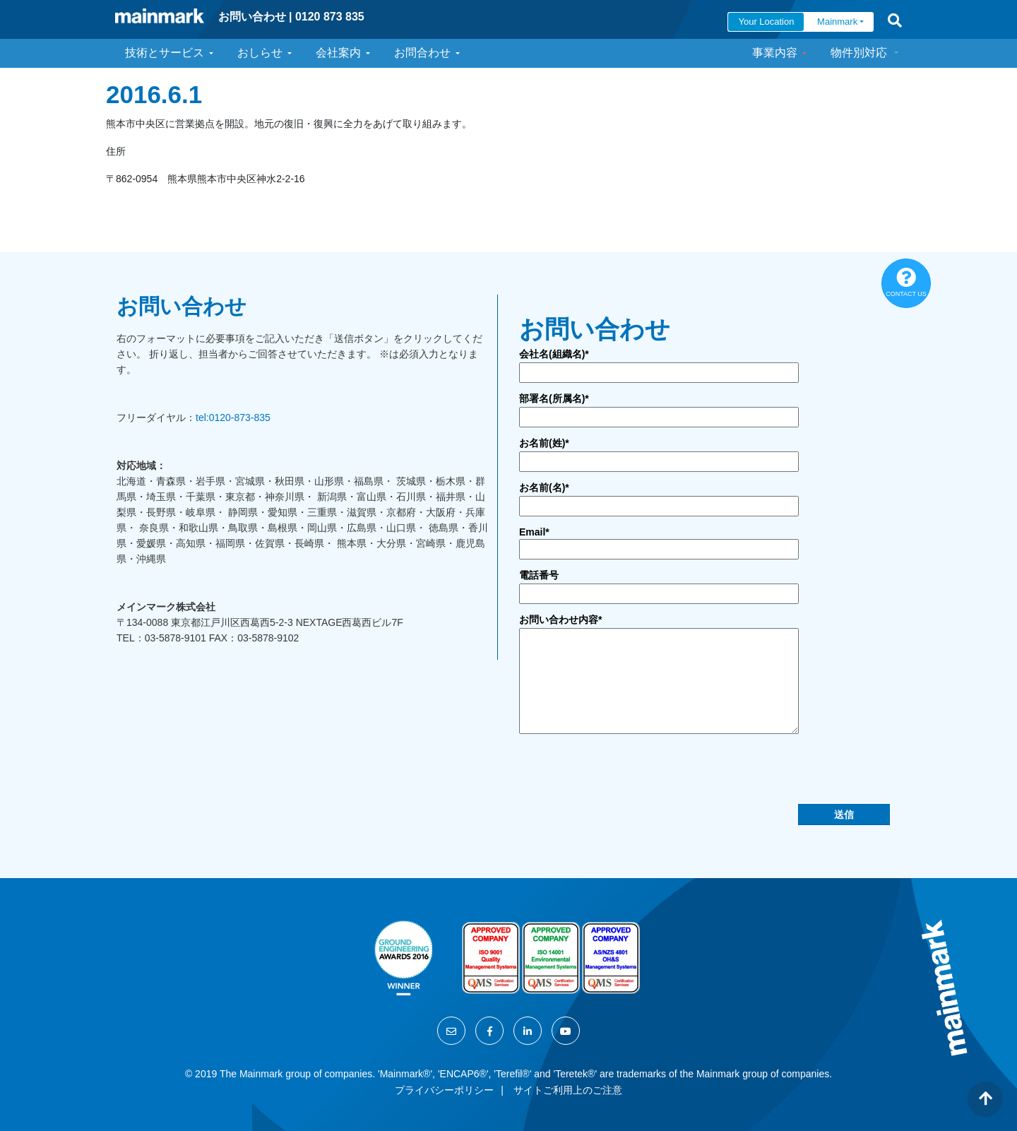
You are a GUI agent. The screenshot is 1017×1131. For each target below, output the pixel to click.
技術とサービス (164, 53)
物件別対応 (859, 53)
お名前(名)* (544, 487)
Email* (534, 532)
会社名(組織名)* (554, 354)
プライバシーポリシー (444, 1090)
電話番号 (539, 575)
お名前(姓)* (544, 443)
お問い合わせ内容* (560, 619)
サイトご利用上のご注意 (567, 1090)
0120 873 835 (329, 17)
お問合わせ (422, 53)
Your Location (766, 21)
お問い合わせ (252, 17)
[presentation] (626, 776)
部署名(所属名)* (554, 398)
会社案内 (338, 53)
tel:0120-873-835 (233, 417)
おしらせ (259, 53)
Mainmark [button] (837, 21)
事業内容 (774, 53)
